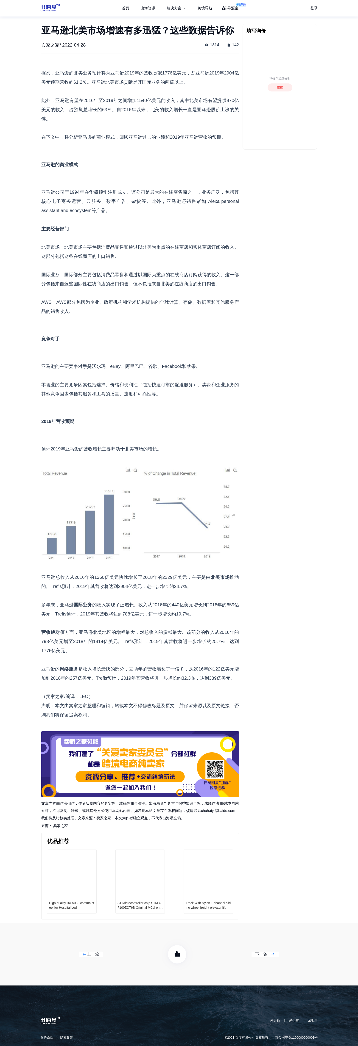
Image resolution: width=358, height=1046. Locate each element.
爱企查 (294, 1020)
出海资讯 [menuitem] (148, 8)
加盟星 (313, 1020)
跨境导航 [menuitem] (205, 8)
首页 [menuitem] (125, 8)
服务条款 (46, 1037)
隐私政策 (66, 1037)
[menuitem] (176, 8)
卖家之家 (60, 826)
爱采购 (275, 1020)
